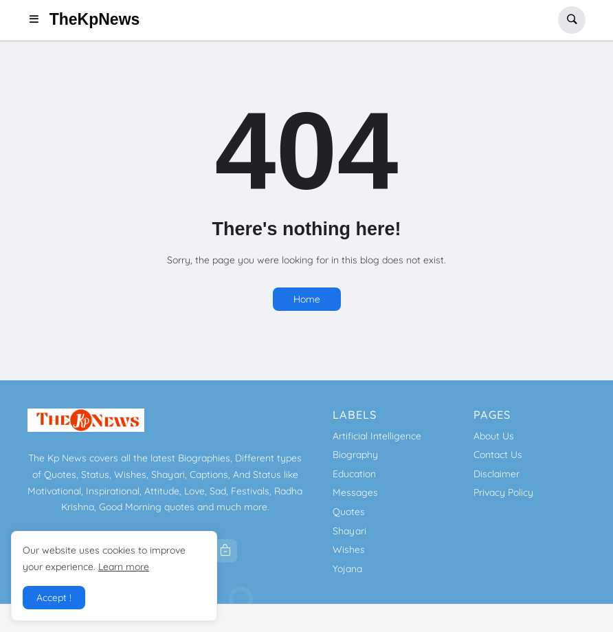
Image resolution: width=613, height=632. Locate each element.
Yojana (347, 569)
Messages (355, 492)
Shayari (349, 531)
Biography (355, 454)
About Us (493, 436)
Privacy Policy (503, 492)
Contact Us (497, 454)
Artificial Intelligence (377, 436)
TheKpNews (94, 19)
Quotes (349, 511)
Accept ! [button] (53, 597)
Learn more (123, 566)
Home (306, 299)
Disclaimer (496, 474)
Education (354, 474)
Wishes (349, 549)
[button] (38, 20)
